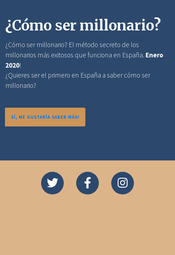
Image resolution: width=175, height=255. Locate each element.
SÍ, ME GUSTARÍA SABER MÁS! (45, 117)
